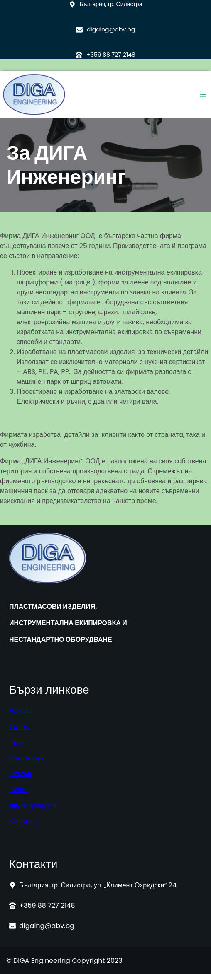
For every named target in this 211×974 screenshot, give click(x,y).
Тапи (16, 742)
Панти (18, 789)
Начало (20, 711)
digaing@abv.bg (111, 29)
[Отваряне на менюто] (203, 94)
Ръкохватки (26, 758)
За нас (19, 726)
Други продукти (32, 805)
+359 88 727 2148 (110, 55)
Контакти (23, 821)
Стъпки (20, 774)
